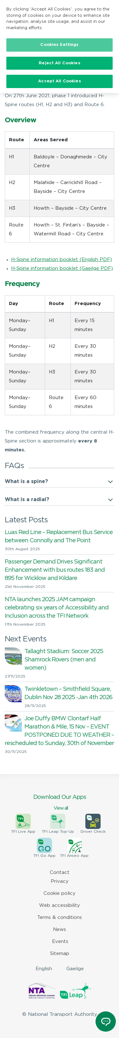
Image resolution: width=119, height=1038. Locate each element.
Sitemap (59, 954)
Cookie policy (59, 893)
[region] (59, 187)
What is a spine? (26, 481)
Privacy (60, 881)
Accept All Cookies (59, 81)
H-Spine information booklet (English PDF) (61, 260)
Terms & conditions (59, 917)
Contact (59, 872)
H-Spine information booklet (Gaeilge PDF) (62, 268)
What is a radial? (27, 499)
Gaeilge (75, 969)
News (59, 929)
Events (60, 941)
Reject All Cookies (59, 63)
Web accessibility (59, 905)
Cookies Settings (59, 44)
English (44, 969)
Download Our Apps (59, 803)
